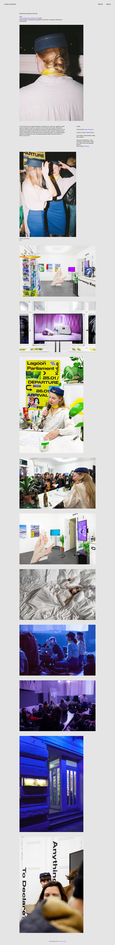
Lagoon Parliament (88, 129)
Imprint (59, 941)
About (108, 4)
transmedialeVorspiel (24, 18)
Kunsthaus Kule (34, 18)
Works (100, 4)
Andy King (86, 146)
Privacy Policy (63, 941)
